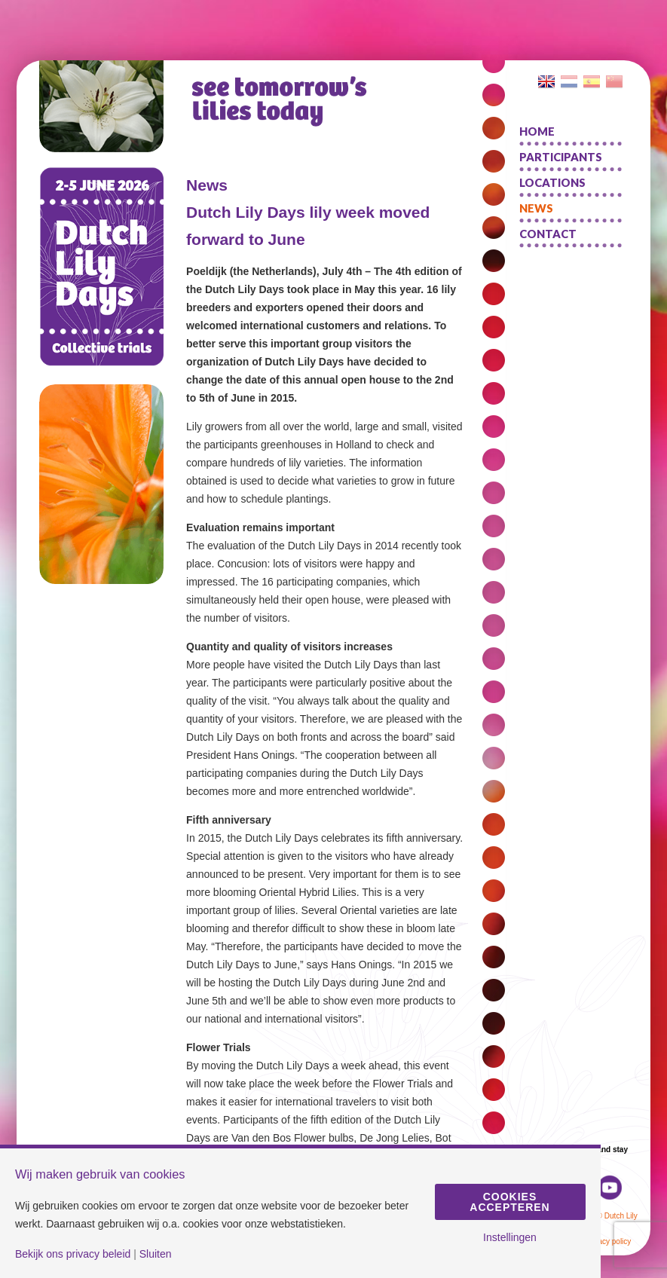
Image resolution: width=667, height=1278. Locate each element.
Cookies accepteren (509, 1202)
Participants (560, 157)
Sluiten (155, 1254)
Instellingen (510, 1237)
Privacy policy (608, 1241)
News (536, 208)
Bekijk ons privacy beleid (72, 1254)
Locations (552, 182)
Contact (548, 233)
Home (537, 131)
